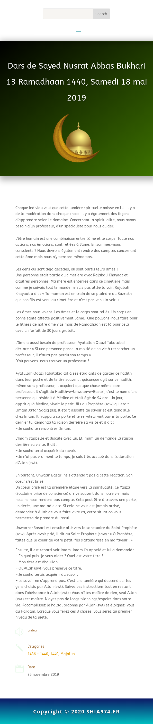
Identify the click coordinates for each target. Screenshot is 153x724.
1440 (54, 654)
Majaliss (67, 654)
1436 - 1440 (38, 654)
